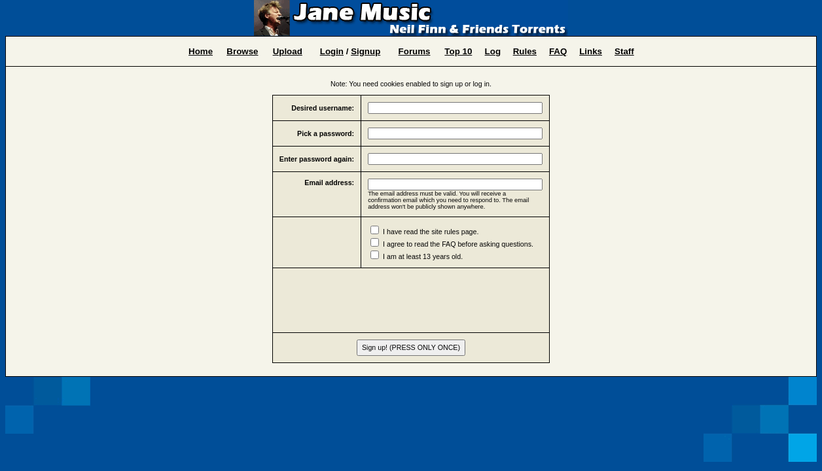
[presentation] (411, 300)
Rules (525, 51)
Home (200, 51)
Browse (242, 51)
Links (590, 51)
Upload (287, 51)
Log (493, 51)
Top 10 (458, 51)
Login (332, 51)
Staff (624, 51)
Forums (415, 51)
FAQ (558, 51)
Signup (365, 51)
